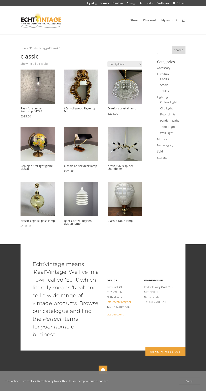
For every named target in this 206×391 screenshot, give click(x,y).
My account (169, 20)
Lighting (92, 3)
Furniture (118, 3)
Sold (160, 151)
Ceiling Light (168, 102)
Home (24, 48)
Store (134, 20)
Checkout (149, 20)
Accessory (163, 68)
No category (165, 145)
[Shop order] (124, 64)
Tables (164, 91)
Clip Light (166, 108)
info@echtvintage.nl (119, 302)
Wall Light (166, 133)
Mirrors (104, 3)
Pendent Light (169, 120)
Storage (131, 3)
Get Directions (115, 314)
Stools (164, 85)
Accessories (146, 3)
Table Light (167, 127)
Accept (189, 381)
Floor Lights (168, 114)
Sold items (163, 3)
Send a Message (165, 351)
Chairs (164, 79)
